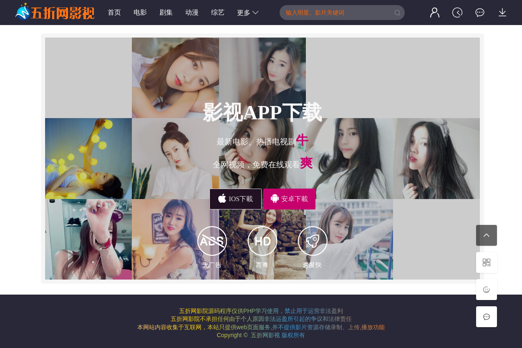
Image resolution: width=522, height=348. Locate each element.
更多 (248, 12)
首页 (114, 12)
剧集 (166, 12)
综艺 (217, 12)
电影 (140, 12)
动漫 (192, 12)
